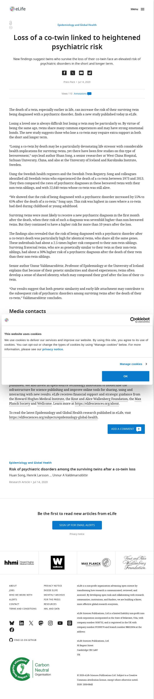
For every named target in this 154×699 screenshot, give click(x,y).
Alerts (13, 599)
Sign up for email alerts (77, 525)
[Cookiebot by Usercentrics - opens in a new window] (133, 320)
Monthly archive (54, 594)
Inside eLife (51, 590)
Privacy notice (77, 534)
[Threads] (69, 624)
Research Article (19, 482)
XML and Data (52, 608)
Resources (50, 604)
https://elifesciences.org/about (97, 403)
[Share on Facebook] (64, 73)
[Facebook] (12, 631)
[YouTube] (60, 624)
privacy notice (52, 349)
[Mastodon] (41, 624)
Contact (14, 604)
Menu (134, 9)
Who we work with (20, 594)
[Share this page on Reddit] (89, 73)
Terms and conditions (22, 608)
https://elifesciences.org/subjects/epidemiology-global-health (53, 417)
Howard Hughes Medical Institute (39, 399)
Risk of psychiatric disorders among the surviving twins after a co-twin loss (72, 469)
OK (125, 376)
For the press (52, 599)
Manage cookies (131, 364)
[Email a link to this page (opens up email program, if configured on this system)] (81, 73)
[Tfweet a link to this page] (72, 73)
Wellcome (44, 403)
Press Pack (69, 82)
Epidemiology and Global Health (77, 25)
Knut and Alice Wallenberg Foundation (99, 399)
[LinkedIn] (21, 624)
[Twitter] (31, 624)
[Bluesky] (12, 624)
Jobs (11, 590)
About (13, 585)
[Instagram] (50, 624)
